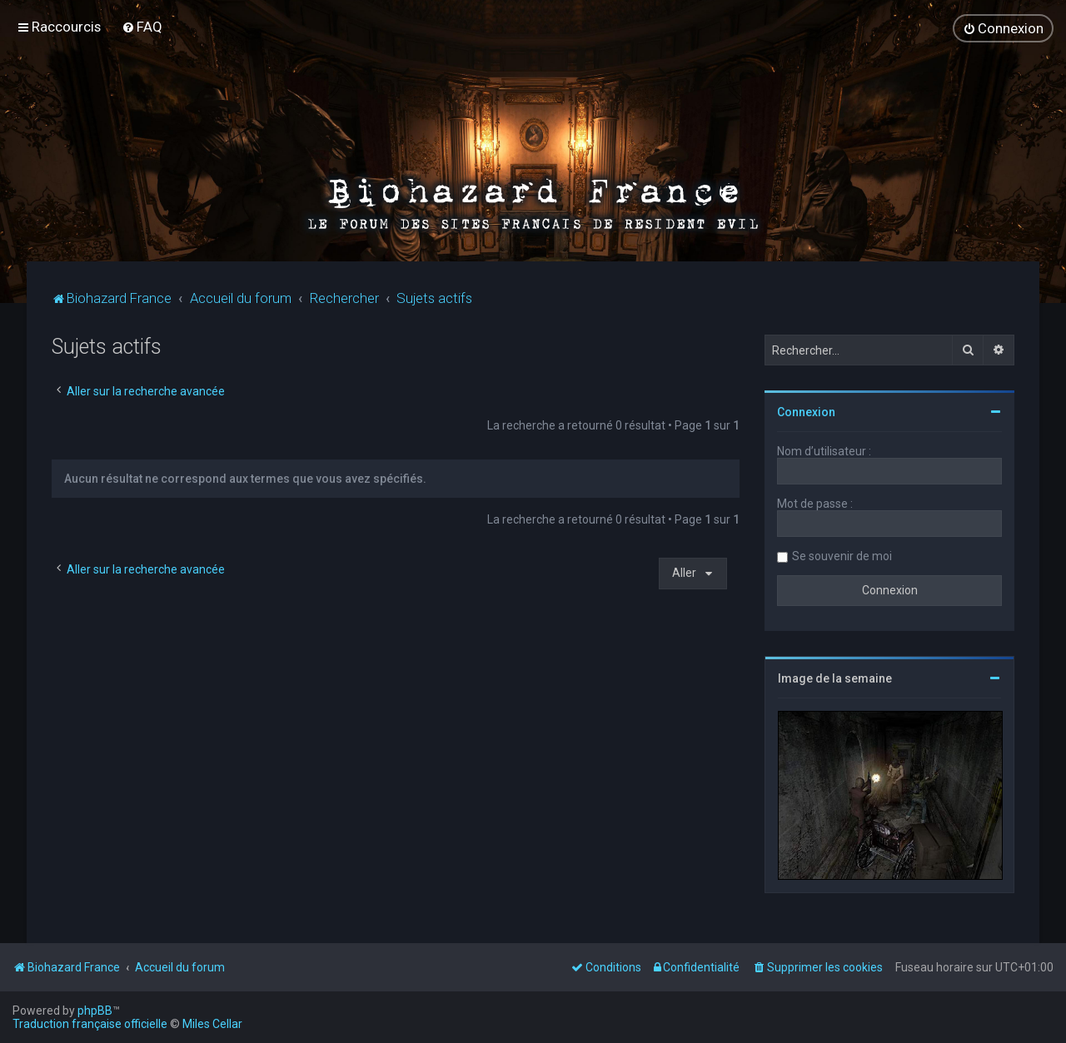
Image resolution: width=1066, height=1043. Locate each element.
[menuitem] (142, 26)
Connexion (806, 412)
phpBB (94, 1010)
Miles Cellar (212, 1024)
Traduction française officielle (89, 1024)
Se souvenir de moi (842, 556)
